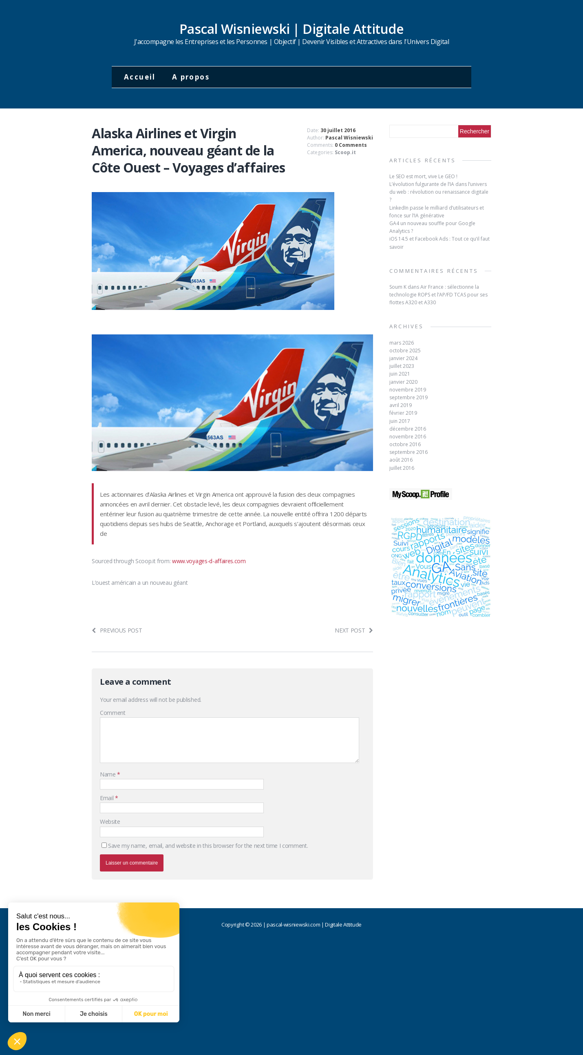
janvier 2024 (403, 358)
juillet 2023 (401, 366)
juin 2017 (399, 421)
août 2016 (401, 459)
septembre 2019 (408, 397)
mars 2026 (401, 342)
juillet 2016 (401, 467)
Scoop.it (345, 152)
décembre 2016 (407, 428)
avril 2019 (400, 405)
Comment (113, 713)
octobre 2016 (405, 444)
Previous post (117, 630)
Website (110, 821)
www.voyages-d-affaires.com (209, 561)
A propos (191, 77)
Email (107, 798)
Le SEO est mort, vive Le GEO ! (423, 176)
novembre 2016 (407, 436)
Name (108, 774)
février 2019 (403, 412)
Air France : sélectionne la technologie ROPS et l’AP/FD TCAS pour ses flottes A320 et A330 (438, 294)
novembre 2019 (407, 389)
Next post (354, 630)
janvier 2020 (403, 381)
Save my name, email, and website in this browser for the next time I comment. (208, 845)
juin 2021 (399, 373)
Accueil (140, 77)
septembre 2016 (408, 452)
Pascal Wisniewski (349, 137)
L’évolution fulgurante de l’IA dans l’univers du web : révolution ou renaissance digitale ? (438, 192)
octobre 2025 (405, 350)
